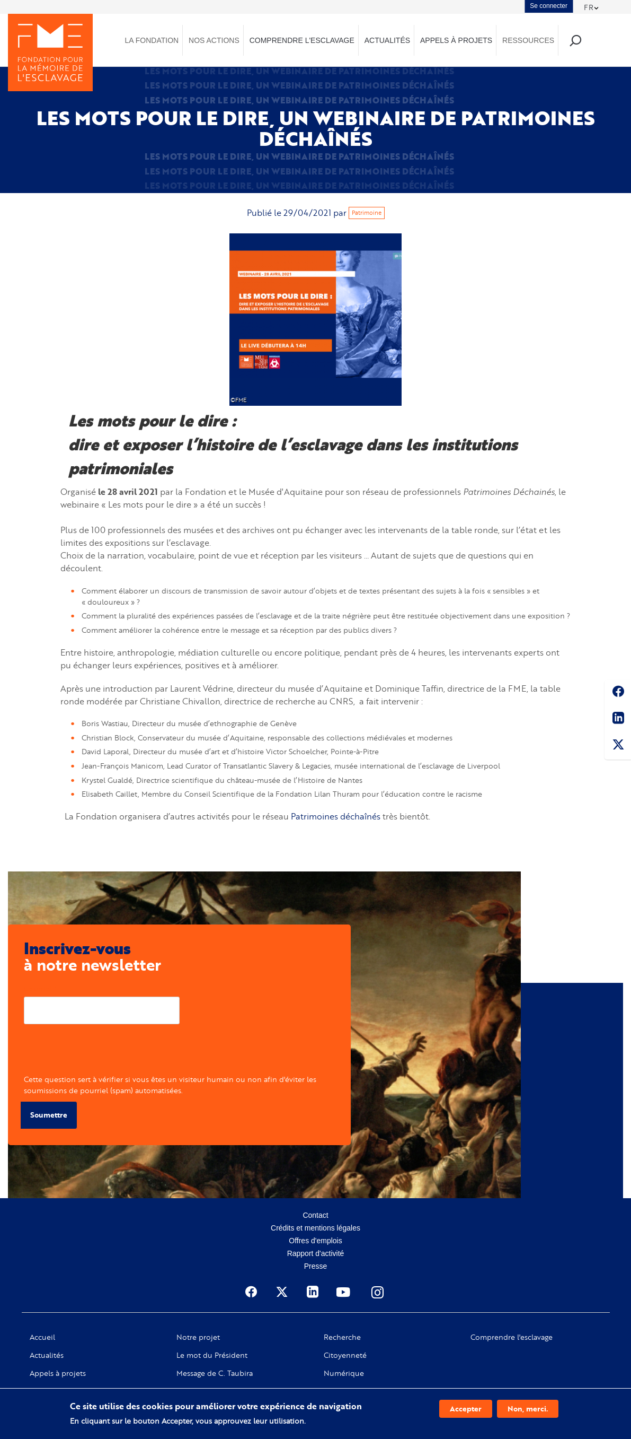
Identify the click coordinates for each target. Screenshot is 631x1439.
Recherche (342, 1336)
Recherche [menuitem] (576, 40)
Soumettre (48, 1114)
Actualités (47, 1354)
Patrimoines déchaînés (335, 816)
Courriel (38, 988)
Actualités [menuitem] (387, 40)
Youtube (344, 1291)
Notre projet (198, 1336)
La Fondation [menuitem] (152, 40)
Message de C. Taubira (214, 1372)
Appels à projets (58, 1372)
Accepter (466, 1408)
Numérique (344, 1372)
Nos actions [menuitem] (214, 40)
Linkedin (618, 720)
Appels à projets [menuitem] (456, 40)
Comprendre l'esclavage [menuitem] (302, 40)
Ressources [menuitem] (528, 40)
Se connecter (548, 6)
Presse (315, 1265)
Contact (315, 1214)
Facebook (618, 693)
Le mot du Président (211, 1354)
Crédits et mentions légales (315, 1227)
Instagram (378, 1291)
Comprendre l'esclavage (511, 1336)
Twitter (618, 746)
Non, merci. (528, 1408)
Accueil (42, 1336)
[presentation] (104, 1053)
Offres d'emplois (315, 1240)
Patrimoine (366, 212)
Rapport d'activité (315, 1253)
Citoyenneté (345, 1354)
